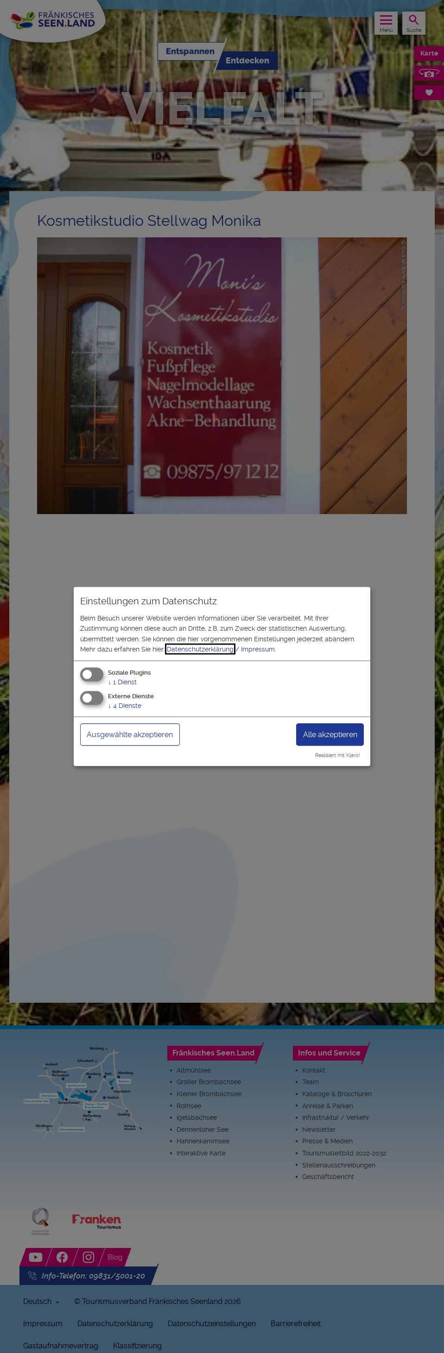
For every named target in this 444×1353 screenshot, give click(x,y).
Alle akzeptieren (330, 734)
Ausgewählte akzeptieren (130, 734)
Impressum (258, 649)
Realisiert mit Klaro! (337, 755)
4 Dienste (124, 705)
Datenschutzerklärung (200, 649)
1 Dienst (122, 682)
